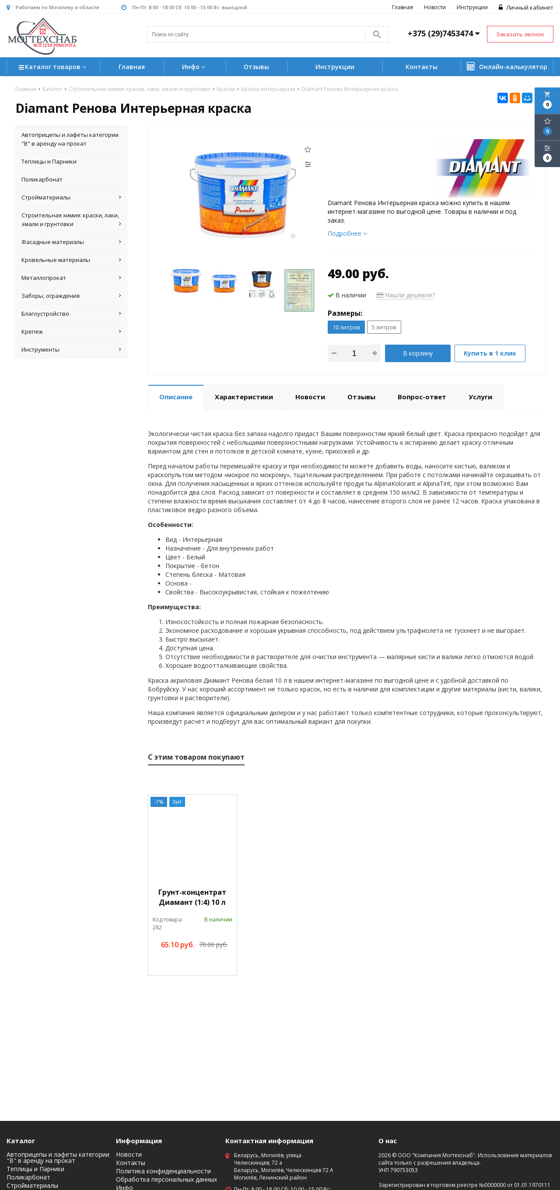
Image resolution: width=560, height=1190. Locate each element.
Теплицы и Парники (49, 161)
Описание (175, 396)
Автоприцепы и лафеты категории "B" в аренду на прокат (70, 139)
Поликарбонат (42, 179)
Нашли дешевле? (406, 295)
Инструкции (472, 7)
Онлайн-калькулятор (507, 66)
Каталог (21, 1140)
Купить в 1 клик (490, 353)
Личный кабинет (526, 7)
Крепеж (71, 331)
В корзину (418, 353)
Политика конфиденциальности (163, 1171)
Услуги (480, 396)
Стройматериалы (71, 197)
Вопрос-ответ (422, 396)
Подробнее (347, 233)
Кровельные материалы (71, 259)
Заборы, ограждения (71, 295)
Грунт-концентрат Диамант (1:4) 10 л (192, 897)
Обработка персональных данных (166, 1179)
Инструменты (71, 349)
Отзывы (256, 67)
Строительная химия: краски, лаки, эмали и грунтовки (71, 219)
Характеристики (244, 396)
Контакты (422, 67)
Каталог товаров (53, 67)
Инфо (194, 67)
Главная (402, 7)
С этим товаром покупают (196, 757)
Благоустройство (71, 313)
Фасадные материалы (71, 241)
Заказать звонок (520, 34)
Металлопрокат (71, 277)
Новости (435, 7)
